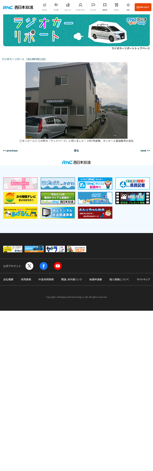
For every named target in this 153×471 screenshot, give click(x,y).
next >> (145, 150)
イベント (93, 10)
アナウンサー (80, 10)
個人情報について (119, 279)
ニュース (67, 10)
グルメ (116, 10)
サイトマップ (143, 279)
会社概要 (8, 279)
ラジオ (56, 10)
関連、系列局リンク (71, 279)
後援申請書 (95, 279)
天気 (128, 10)
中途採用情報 (46, 279)
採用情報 (26, 279)
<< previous (10, 150)
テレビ (44, 10)
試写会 (104, 10)
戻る (76, 150)
